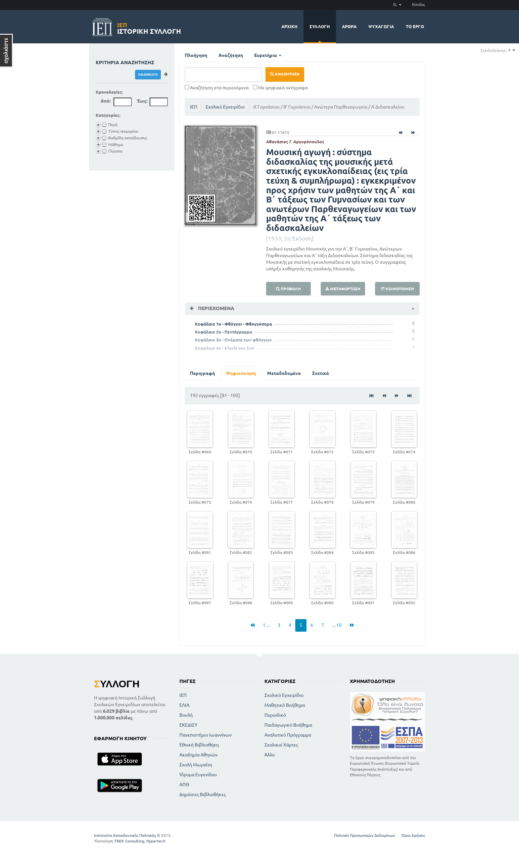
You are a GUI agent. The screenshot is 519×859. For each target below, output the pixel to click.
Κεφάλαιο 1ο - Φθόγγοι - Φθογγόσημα (233, 324)
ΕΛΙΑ (184, 705)
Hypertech (155, 841)
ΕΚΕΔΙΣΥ (188, 725)
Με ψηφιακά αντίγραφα (280, 87)
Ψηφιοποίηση (241, 373)
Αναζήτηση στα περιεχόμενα (217, 87)
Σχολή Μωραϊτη (195, 764)
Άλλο (269, 754)
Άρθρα (349, 26)
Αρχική (289, 26)
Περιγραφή (202, 373)
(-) (513, 50)
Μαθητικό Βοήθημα (284, 705)
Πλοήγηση (196, 55)
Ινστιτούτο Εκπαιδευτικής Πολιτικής (125, 835)
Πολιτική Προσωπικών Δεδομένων (364, 835)
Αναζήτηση (230, 55)
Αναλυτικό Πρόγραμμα (287, 735)
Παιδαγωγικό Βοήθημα (288, 725)
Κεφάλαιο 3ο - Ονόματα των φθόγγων (233, 340)
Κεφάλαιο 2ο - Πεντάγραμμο (223, 332)
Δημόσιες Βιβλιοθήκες (202, 794)
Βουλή (186, 715)
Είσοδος (418, 5)
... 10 (337, 625)
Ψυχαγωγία (381, 26)
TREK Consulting (129, 841)
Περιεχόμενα (215, 308)
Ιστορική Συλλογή (149, 27)
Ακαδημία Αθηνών (198, 754)
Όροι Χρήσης (413, 835)
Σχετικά (320, 373)
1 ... (266, 625)
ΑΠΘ (184, 784)
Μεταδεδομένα (284, 373)
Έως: (142, 101)
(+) (509, 50)
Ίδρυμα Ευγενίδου (198, 774)
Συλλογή (319, 26)
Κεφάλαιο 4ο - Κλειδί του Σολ (224, 348)
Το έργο (415, 26)
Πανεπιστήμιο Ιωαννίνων (205, 735)
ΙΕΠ (193, 107)
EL (397, 5)
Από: (106, 101)
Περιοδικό (275, 715)
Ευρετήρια (267, 55)
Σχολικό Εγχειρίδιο (225, 107)
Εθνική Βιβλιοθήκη (199, 744)
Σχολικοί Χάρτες (281, 744)
